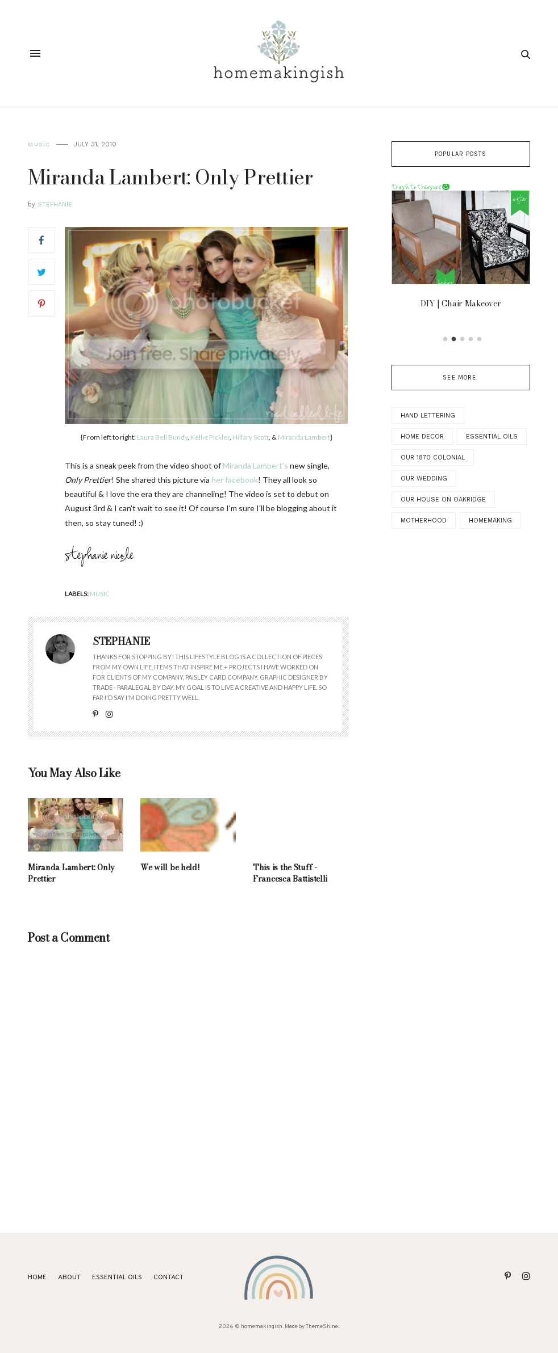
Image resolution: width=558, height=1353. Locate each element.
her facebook (234, 479)
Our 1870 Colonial (433, 457)
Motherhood (424, 520)
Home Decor (422, 436)
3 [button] (462, 339)
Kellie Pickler (210, 437)
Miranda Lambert (304, 437)
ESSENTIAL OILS (117, 1277)
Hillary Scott (250, 437)
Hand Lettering (428, 415)
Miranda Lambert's (255, 465)
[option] (461, 249)
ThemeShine (322, 1326)
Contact (168, 1277)
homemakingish (261, 1326)
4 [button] (470, 339)
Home (37, 1277)
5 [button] (479, 339)
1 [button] (445, 339)
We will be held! (170, 867)
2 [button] (453, 339)
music (39, 144)
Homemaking (490, 520)
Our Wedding (424, 478)
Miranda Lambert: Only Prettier (71, 873)
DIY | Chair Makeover (460, 303)
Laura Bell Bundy (162, 437)
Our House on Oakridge (443, 499)
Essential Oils (492, 436)
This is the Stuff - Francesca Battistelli (290, 873)
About (69, 1277)
